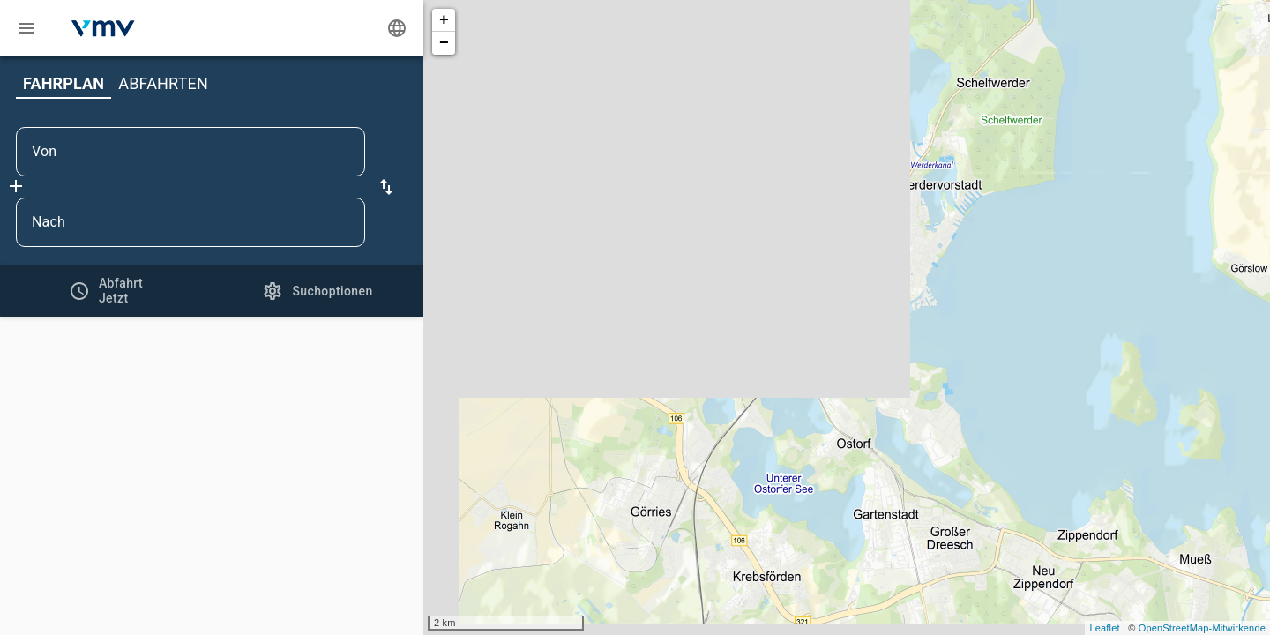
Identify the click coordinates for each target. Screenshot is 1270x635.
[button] (386, 187)
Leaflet (1104, 628)
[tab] (106, 291)
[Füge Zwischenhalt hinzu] (15, 186)
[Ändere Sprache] (397, 28)
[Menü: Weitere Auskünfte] (26, 28)
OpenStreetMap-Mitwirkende (1202, 628)
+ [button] (444, 20)
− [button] (444, 43)
